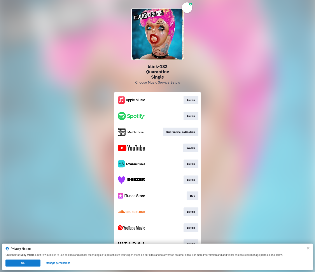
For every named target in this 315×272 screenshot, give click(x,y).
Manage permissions (58, 263)
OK (23, 263)
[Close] (308, 248)
